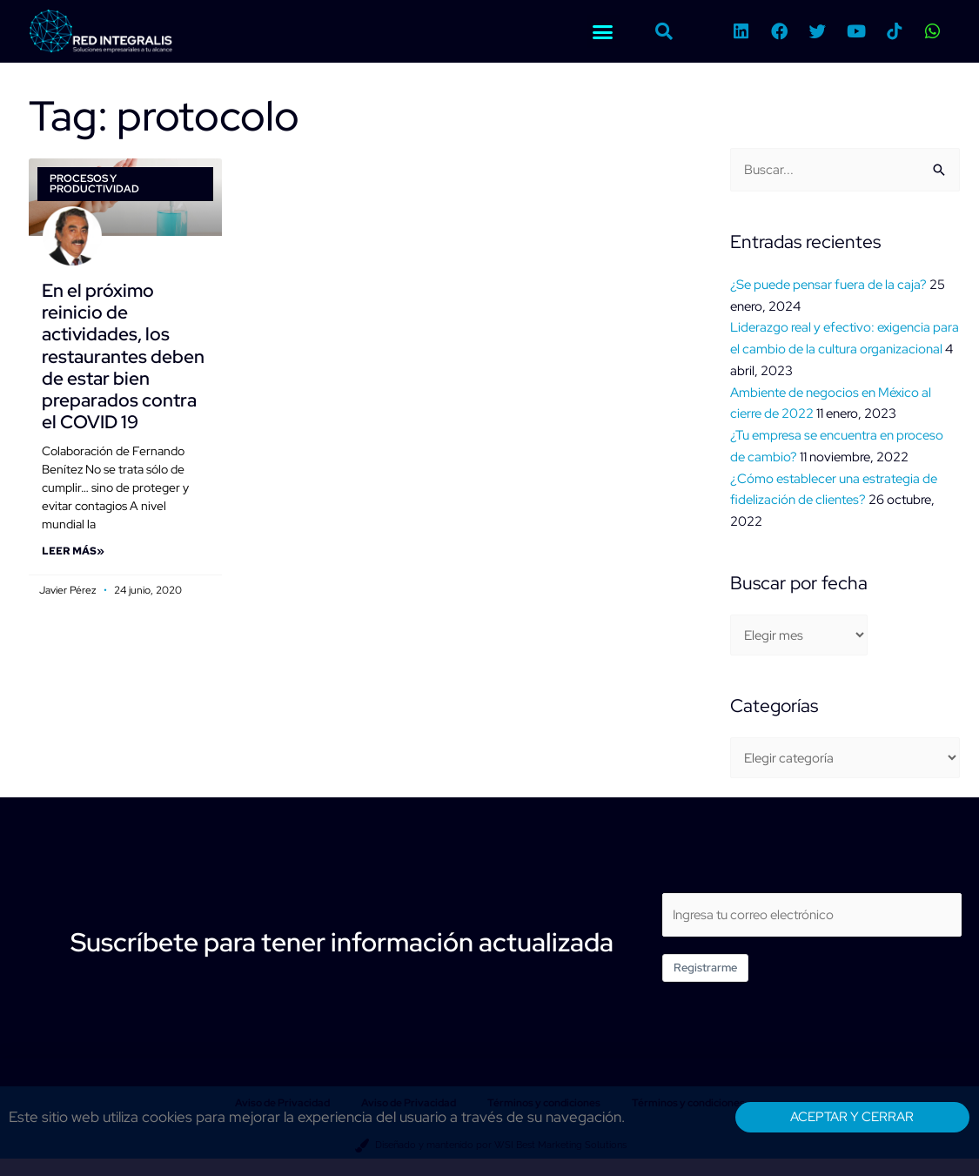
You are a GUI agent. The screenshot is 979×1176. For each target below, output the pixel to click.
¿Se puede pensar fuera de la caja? (828, 284)
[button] (603, 31)
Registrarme (705, 967)
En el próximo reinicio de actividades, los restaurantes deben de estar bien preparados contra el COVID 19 (123, 356)
